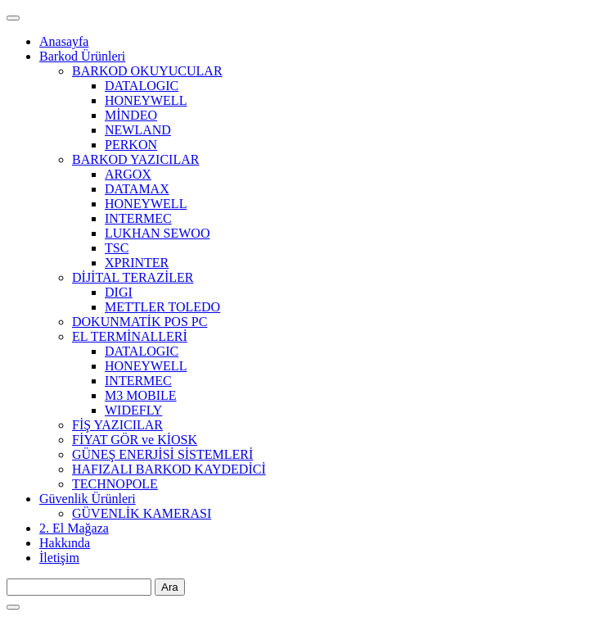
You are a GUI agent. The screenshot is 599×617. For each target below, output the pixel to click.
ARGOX (128, 174)
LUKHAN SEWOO (157, 233)
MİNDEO (131, 115)
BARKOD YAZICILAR (135, 159)
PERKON (131, 145)
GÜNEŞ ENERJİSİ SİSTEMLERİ (162, 454)
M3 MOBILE (141, 395)
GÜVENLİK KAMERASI (141, 513)
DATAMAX (137, 189)
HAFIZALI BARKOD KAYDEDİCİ (169, 469)
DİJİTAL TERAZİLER (132, 277)
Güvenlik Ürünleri (87, 499)
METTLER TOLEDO (162, 307)
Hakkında (64, 543)
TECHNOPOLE (115, 484)
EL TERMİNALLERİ (129, 336)
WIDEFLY (133, 410)
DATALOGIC (141, 86)
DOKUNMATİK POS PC (139, 322)
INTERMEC (138, 218)
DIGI (119, 292)
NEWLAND (138, 130)
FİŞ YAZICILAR (117, 425)
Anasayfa (63, 41)
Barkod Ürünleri (82, 56)
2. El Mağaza (74, 528)
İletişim (59, 558)
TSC (116, 248)
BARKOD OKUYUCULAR (147, 71)
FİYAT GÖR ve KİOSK (134, 440)
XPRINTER (137, 263)
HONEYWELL (146, 100)
